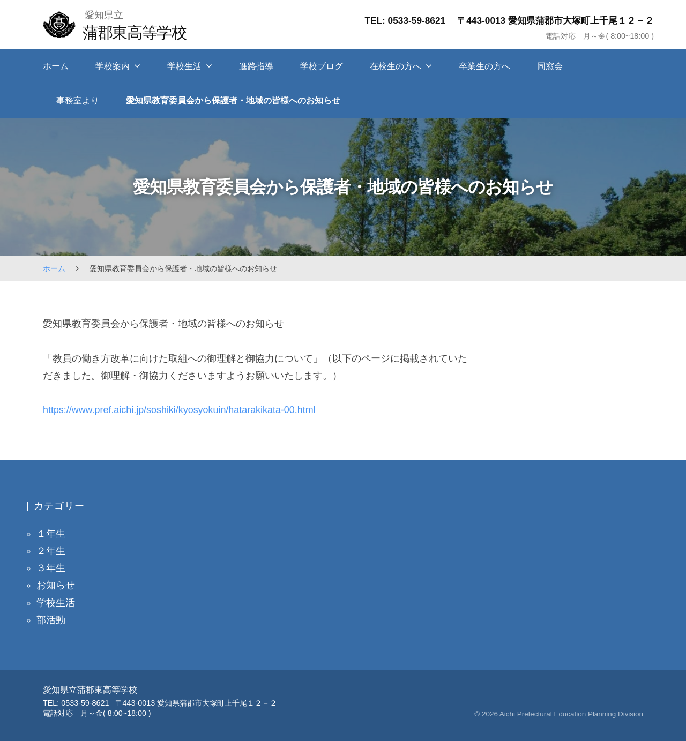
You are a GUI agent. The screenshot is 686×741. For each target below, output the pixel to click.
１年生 (50, 533)
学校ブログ (321, 66)
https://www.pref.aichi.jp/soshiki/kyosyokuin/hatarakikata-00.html (179, 410)
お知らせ (55, 585)
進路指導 (256, 66)
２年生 (50, 550)
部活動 (50, 620)
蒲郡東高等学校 (141, 32)
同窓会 (550, 66)
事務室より (77, 100)
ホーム (56, 66)
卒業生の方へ (484, 66)
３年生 (50, 568)
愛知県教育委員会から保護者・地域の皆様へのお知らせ (233, 100)
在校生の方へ (395, 66)
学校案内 (112, 66)
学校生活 (184, 66)
